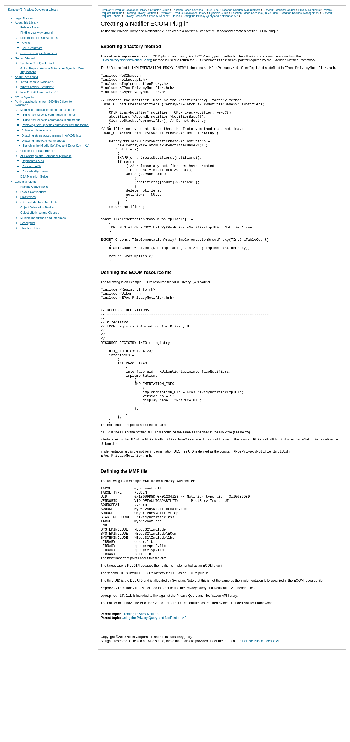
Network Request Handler (279, 9)
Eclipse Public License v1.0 (262, 720)
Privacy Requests (309, 9)
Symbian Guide (159, 9)
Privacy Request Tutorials (165, 16)
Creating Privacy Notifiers (140, 13)
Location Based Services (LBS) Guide (195, 9)
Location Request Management (241, 9)
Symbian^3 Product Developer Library (33, 9)
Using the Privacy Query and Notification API (211, 16)
